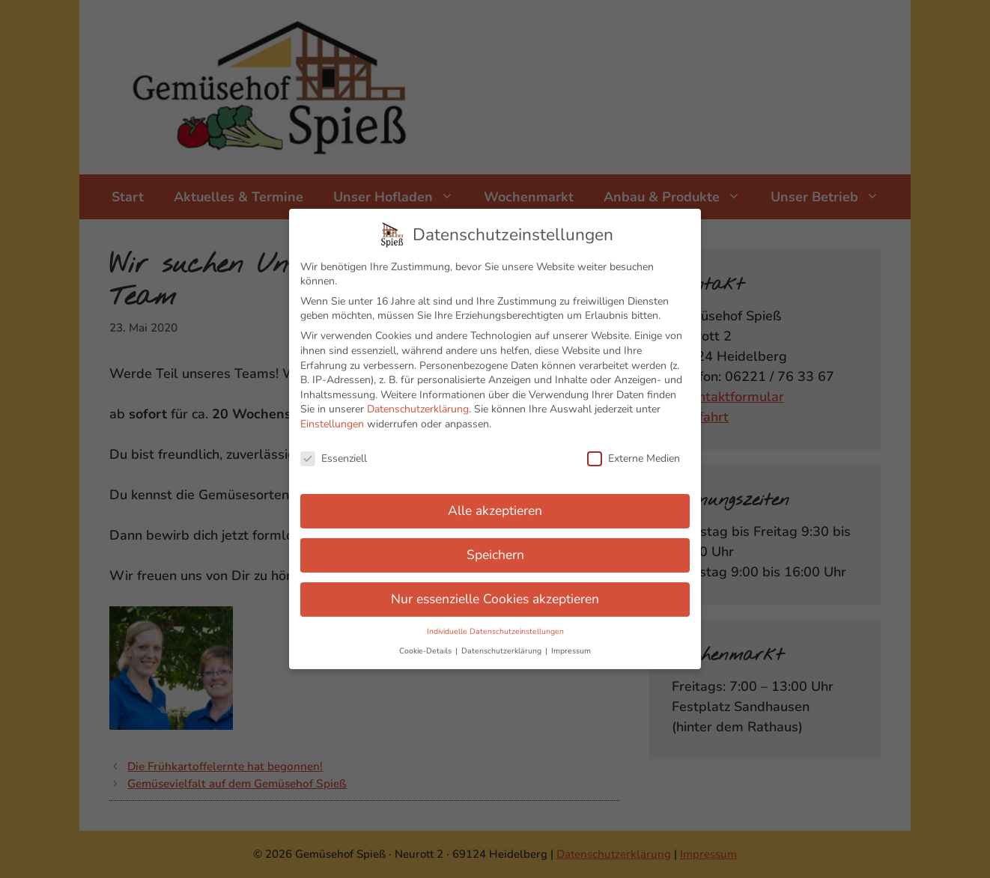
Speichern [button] (495, 549)
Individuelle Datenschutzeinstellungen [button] (495, 625)
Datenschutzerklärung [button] (502, 644)
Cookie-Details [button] (426, 644)
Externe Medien (633, 452)
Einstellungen (332, 418)
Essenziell (333, 452)
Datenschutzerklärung (418, 403)
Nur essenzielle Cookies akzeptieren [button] (495, 593)
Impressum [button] (571, 644)
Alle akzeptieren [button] (495, 504)
